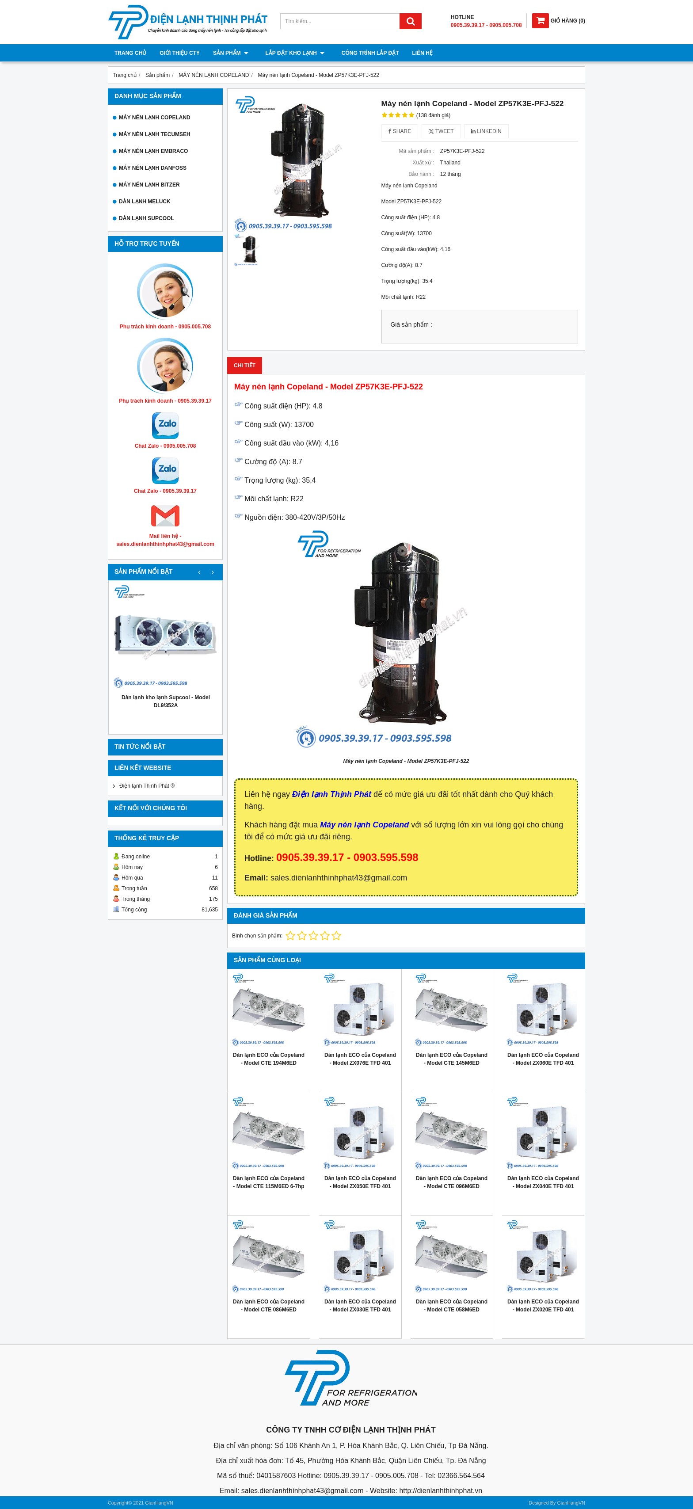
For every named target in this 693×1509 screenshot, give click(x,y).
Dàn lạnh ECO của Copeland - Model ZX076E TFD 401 (360, 1059)
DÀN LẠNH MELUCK (145, 201)
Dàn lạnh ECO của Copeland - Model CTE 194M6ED (269, 1059)
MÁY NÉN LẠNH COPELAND (154, 117)
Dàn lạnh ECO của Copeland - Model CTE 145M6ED (451, 1059)
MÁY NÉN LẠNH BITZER (149, 185)
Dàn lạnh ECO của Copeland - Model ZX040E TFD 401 (543, 1182)
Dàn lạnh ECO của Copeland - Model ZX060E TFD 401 (543, 1059)
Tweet (441, 131)
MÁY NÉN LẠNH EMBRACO (153, 151)
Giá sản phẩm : (411, 324)
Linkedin (486, 131)
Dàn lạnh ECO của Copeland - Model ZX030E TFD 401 (360, 1306)
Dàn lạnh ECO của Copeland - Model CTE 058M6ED (451, 1306)
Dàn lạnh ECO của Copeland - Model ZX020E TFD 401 (543, 1306)
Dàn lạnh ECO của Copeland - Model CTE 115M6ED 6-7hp (269, 1182)
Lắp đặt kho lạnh (291, 53)
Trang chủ (130, 53)
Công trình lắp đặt (363, 53)
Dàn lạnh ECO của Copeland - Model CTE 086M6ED (269, 1306)
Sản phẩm (230, 53)
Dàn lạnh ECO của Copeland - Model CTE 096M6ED (451, 1182)
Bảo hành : (421, 174)
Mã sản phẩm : (416, 151)
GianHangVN (571, 1502)
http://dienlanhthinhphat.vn (440, 1490)
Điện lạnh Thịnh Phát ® (147, 786)
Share (399, 131)
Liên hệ (415, 53)
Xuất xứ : (423, 163)
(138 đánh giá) (433, 115)
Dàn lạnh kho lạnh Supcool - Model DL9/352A (166, 701)
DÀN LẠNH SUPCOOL (146, 218)
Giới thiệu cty (180, 53)
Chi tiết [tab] (244, 365)
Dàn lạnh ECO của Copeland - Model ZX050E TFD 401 (360, 1182)
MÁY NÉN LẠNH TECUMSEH (154, 134)
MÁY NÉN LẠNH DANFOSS (153, 168)
